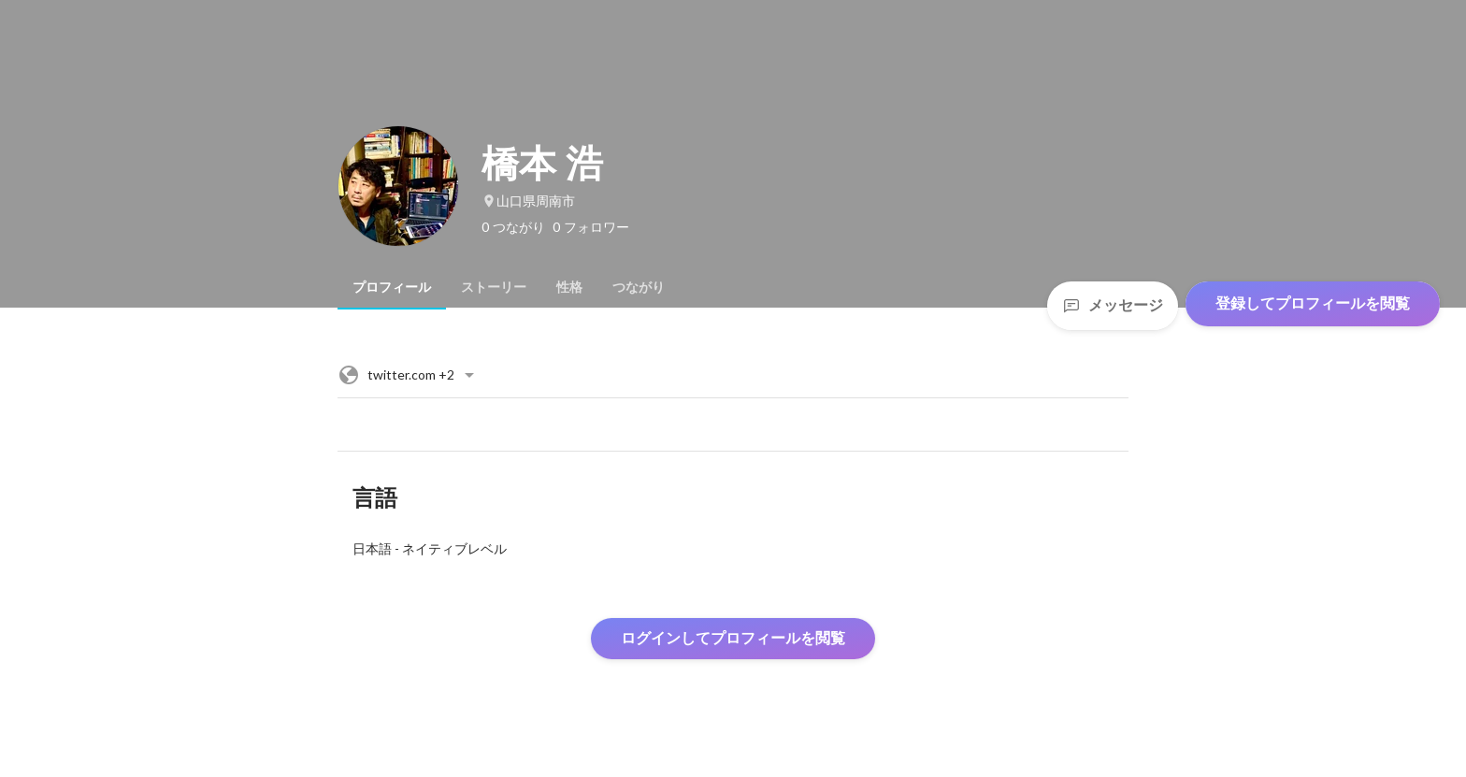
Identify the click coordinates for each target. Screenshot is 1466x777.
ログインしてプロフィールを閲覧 (733, 638)
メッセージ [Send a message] (1112, 305)
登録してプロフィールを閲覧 (1312, 303)
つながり (638, 287)
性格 (569, 287)
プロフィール (391, 287)
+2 (409, 375)
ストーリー (493, 287)
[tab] (392, 287)
